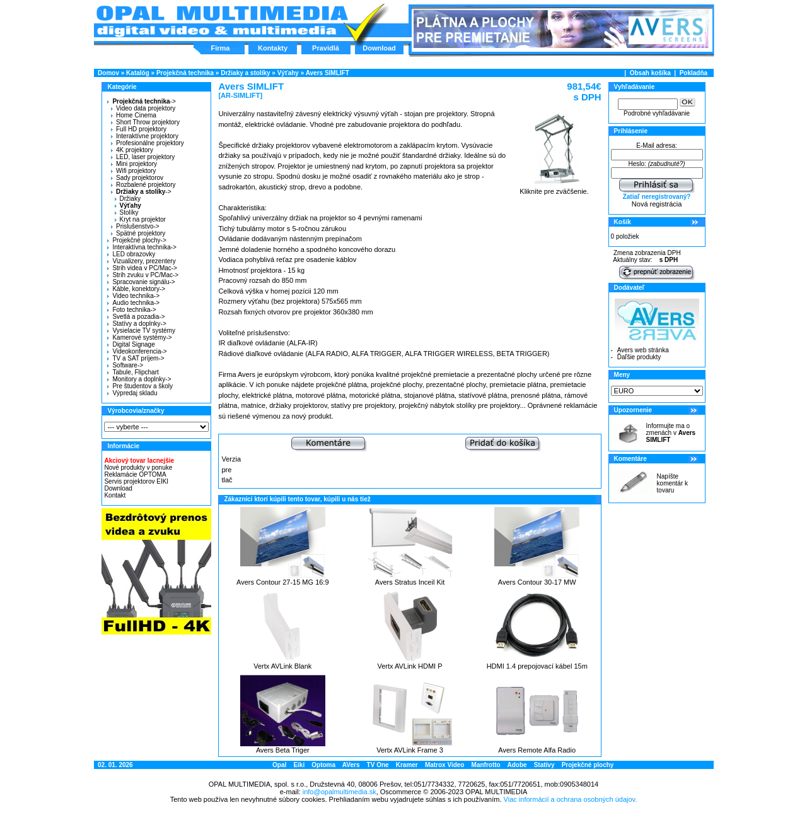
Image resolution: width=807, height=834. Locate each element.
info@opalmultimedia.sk (339, 791)
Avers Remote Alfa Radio (537, 750)
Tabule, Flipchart (132, 372)
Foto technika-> (131, 309)
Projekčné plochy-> (136, 240)
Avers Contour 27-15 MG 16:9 (282, 582)
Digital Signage (130, 344)
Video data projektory (143, 108)
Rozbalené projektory (143, 184)
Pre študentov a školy (140, 386)
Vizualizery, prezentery (141, 261)
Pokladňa (693, 72)
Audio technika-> (133, 302)
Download (379, 48)
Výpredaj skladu (132, 393)
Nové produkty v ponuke (138, 467)
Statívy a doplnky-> (136, 323)
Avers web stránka (643, 350)
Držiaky (128, 198)
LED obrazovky (131, 254)
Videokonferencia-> (136, 351)
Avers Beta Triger (283, 750)
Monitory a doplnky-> (139, 379)
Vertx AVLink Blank (282, 666)
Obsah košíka (650, 72)
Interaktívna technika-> (141, 247)
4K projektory (132, 149)
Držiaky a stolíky (245, 72)
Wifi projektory (133, 170)
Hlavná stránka (221, 21)
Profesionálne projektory (147, 143)
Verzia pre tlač (231, 469)
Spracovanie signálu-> (141, 281)
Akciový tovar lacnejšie (139, 460)
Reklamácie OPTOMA (135, 474)
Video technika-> (133, 295)
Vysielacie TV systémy (141, 330)
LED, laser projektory (143, 156)
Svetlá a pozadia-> (136, 316)
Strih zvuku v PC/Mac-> (142, 274)
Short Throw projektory (145, 122)
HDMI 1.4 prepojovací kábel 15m (537, 666)
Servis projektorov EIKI (136, 481)
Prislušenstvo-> (135, 226)
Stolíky (127, 212)
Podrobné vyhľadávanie (657, 113)
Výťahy (288, 72)
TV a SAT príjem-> (135, 358)
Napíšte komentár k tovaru (672, 483)
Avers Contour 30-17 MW (537, 582)
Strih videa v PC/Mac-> (142, 268)
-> (139, 101)
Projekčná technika (185, 72)
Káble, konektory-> (136, 288)
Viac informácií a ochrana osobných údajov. (570, 799)
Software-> (125, 365)
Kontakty (272, 48)
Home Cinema (133, 115)
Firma (220, 48)
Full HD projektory (138, 129)
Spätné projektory (138, 233)
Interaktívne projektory (144, 136)
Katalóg (137, 72)
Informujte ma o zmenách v (671, 432)
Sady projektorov (137, 177)
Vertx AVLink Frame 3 (409, 750)
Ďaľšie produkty (639, 357)
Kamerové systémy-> (139, 337)
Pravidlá (325, 48)
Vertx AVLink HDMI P (409, 666)
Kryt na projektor (140, 219)
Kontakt (114, 495)
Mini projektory (134, 163)
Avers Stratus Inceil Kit (409, 582)
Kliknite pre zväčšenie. (554, 188)
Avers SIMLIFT (327, 72)
